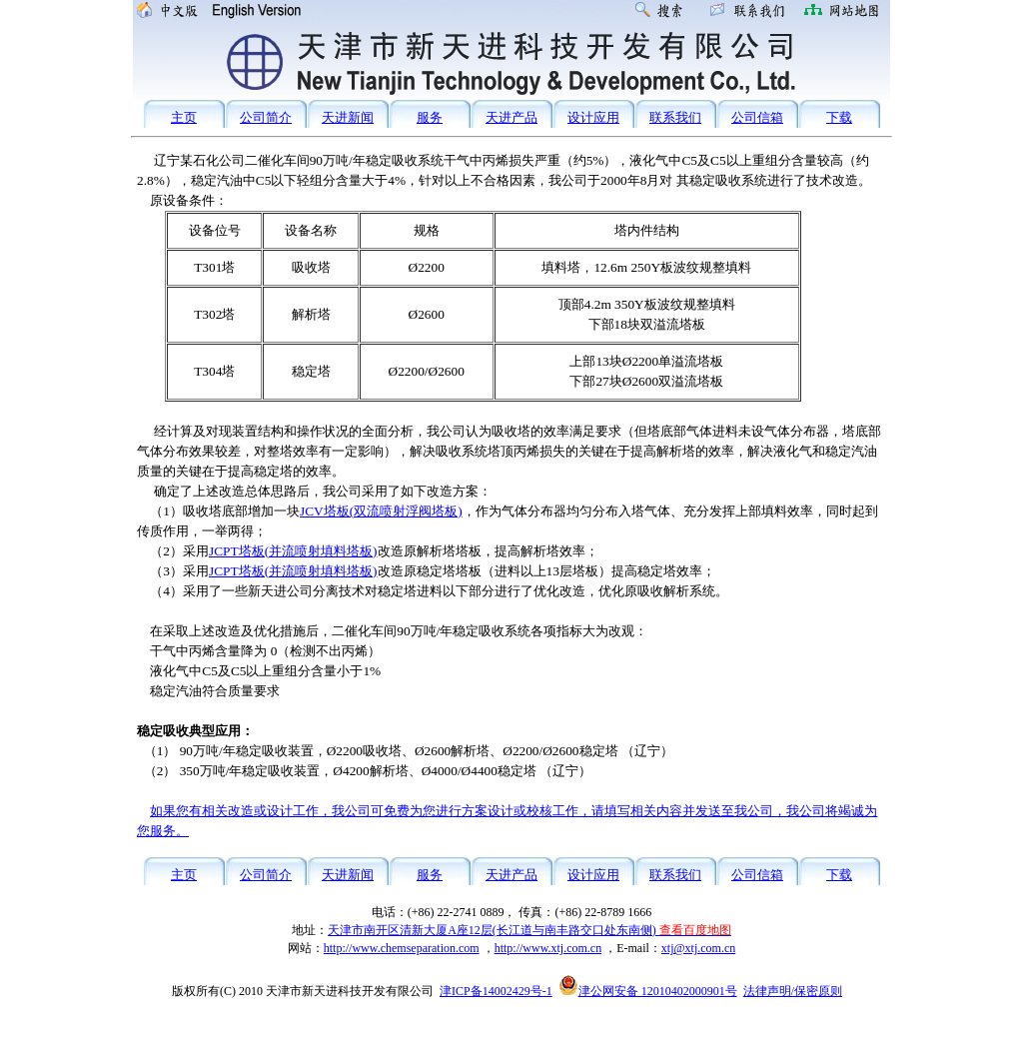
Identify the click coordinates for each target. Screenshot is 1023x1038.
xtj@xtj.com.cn (698, 948)
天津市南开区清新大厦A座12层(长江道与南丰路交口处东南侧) (529, 930)
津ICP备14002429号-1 (496, 991)
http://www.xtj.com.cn (548, 948)
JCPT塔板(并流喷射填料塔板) (293, 550)
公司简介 (266, 117)
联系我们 (675, 117)
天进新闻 (348, 117)
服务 (430, 117)
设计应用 (593, 117)
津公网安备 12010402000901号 (647, 991)
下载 (839, 117)
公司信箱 (757, 117)
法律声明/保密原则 (792, 991)
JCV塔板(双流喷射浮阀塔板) (381, 511)
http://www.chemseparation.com (402, 948)
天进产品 (511, 117)
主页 (184, 117)
